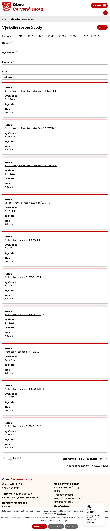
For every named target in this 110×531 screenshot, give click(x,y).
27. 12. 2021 (10, 360)
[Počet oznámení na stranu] (102, 459)
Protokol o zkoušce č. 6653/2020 (25, 389)
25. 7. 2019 (10, 211)
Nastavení (72, 526)
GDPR (57, 491)
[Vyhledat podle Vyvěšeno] (55, 57)
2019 (20, 36)
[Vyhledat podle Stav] (55, 77)
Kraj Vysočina (61, 505)
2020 (30, 36)
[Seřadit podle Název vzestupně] (12, 41)
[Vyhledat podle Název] (55, 47)
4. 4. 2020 (10, 173)
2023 (63, 36)
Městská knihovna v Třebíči (69, 498)
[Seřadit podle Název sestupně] (12, 42)
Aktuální (9, 112)
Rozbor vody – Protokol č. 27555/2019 (28, 202)
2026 (96, 36)
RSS (102, 27)
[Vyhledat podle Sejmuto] (55, 66)
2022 (52, 36)
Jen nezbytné (56, 526)
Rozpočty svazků (63, 494)
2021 (41, 36)
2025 (85, 36)
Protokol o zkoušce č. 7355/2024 (25, 277)
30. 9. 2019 (10, 136)
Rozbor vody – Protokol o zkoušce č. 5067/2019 (33, 128)
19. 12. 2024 (10, 285)
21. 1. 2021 (9, 397)
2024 (74, 36)
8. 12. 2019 (10, 99)
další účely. (61, 513)
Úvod (4, 19)
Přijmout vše (39, 526)
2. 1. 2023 (9, 322)
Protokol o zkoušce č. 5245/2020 (25, 426)
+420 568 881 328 (22, 493)
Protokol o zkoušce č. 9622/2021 (24, 240)
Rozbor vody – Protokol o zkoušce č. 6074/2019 (33, 91)
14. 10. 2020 (10, 434)
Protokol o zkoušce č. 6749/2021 (25, 351)
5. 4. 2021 (9, 248)
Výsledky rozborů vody (66, 487)
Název (6, 43)
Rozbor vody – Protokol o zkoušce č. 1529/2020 (33, 165)
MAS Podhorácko (63, 501)
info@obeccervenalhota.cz (27, 497)
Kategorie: (8, 36)
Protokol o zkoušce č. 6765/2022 (25, 314)
